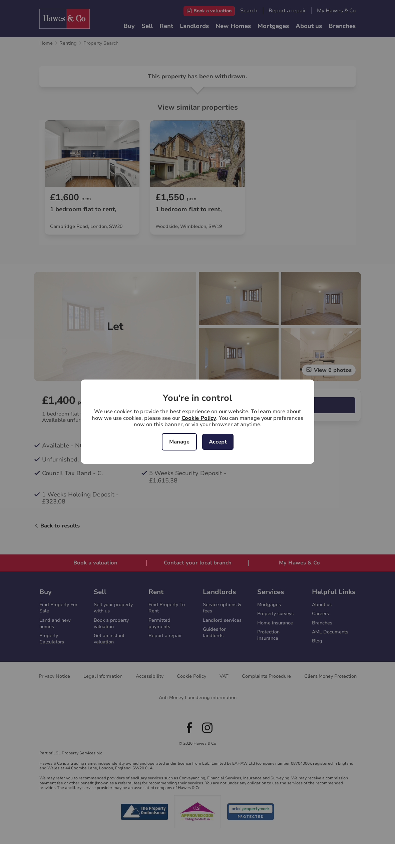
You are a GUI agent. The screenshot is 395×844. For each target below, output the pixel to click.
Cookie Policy (198, 418)
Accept (218, 441)
